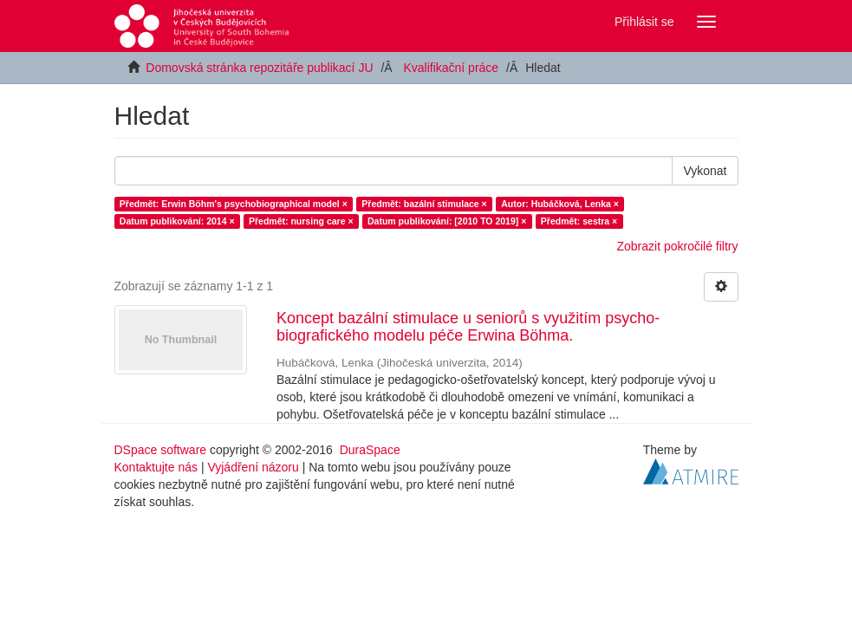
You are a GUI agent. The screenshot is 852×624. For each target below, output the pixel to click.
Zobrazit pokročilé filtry (677, 246)
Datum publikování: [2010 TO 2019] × (446, 221)
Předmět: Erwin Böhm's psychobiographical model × (234, 203)
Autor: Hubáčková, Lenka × (560, 203)
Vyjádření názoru (252, 467)
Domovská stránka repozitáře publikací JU (259, 68)
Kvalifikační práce (450, 68)
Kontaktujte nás (156, 467)
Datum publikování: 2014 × (177, 221)
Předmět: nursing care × (301, 221)
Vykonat (704, 171)
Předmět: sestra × (579, 221)
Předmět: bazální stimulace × (423, 203)
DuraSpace (370, 450)
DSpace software (160, 450)
